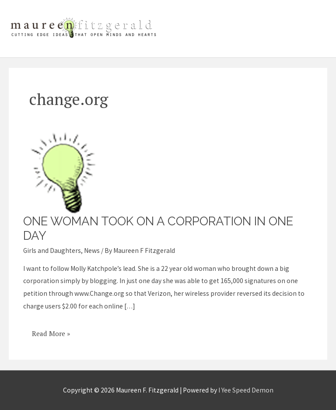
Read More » (51, 330)
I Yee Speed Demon (245, 390)
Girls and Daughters (52, 250)
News (92, 250)
